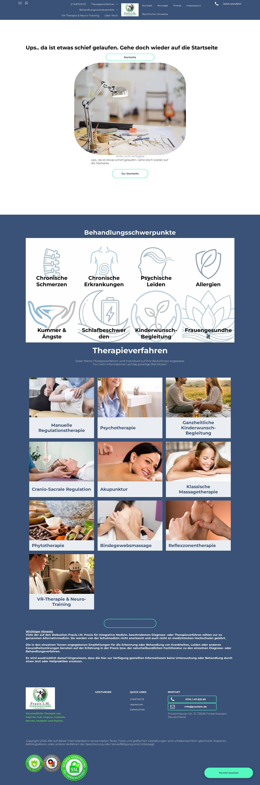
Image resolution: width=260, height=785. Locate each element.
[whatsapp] (26, 3)
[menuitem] (78, 4)
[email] (20, 3)
